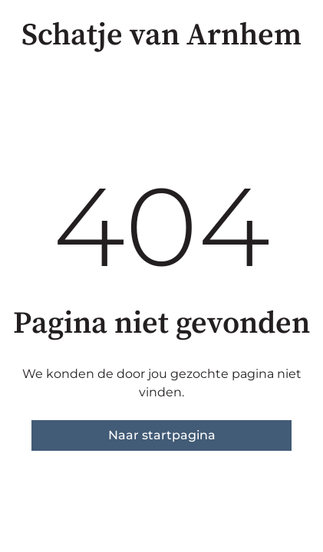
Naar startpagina (162, 435)
